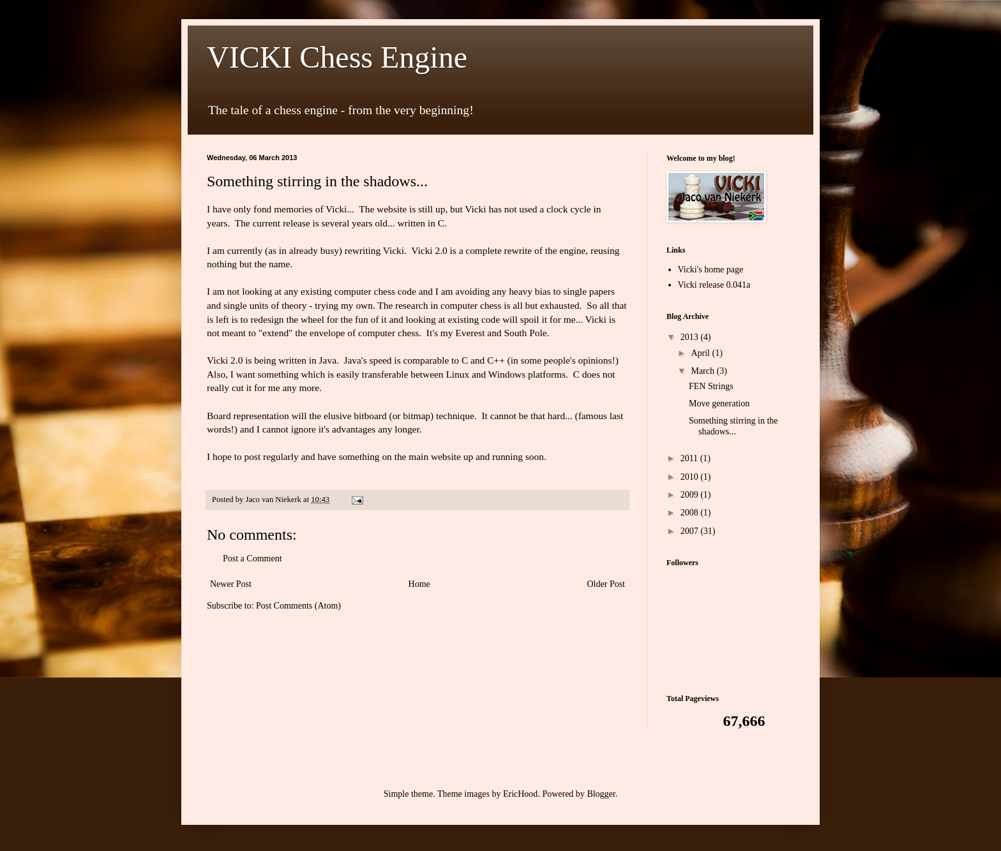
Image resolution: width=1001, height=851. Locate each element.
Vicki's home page (711, 269)
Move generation (719, 403)
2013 (691, 337)
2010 (691, 477)
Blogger (601, 794)
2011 (690, 458)
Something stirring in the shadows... (733, 426)
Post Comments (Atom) (298, 605)
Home (419, 584)
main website (435, 456)
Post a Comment (252, 558)
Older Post (606, 584)
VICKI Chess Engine (337, 57)
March (703, 371)
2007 (691, 531)
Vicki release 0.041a (714, 285)
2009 (691, 495)
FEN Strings (711, 386)
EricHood (520, 794)
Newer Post (231, 584)
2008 (691, 512)
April (701, 353)
